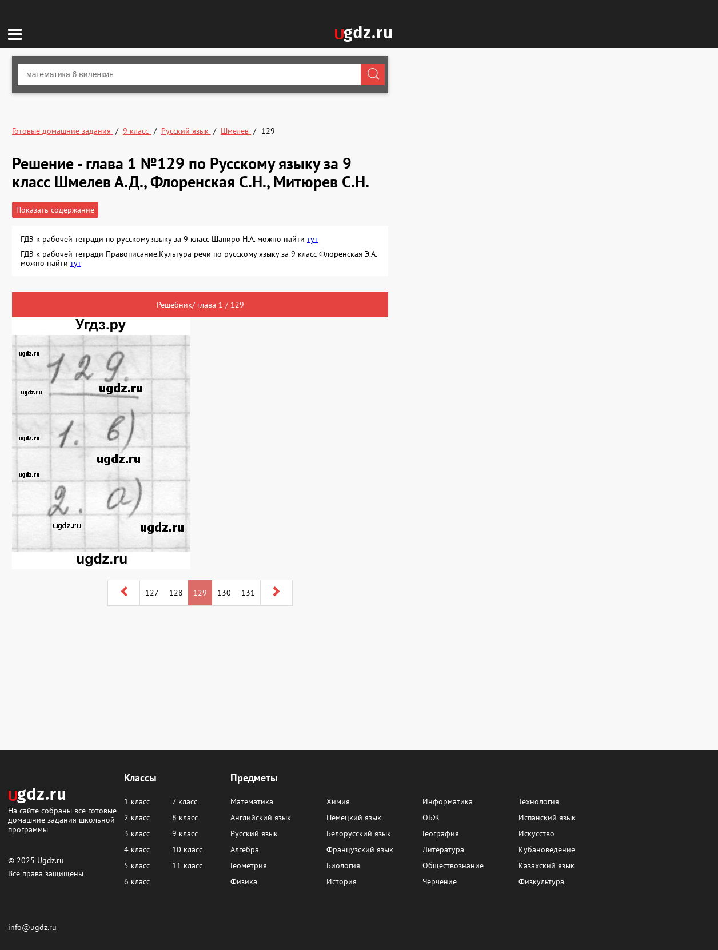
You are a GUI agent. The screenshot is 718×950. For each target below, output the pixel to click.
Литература (443, 849)
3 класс (137, 833)
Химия (338, 801)
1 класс (137, 801)
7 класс (184, 801)
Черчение (439, 881)
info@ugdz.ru (32, 927)
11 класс (187, 865)
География (440, 833)
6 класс (137, 881)
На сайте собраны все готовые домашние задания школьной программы (62, 819)
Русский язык (254, 833)
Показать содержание (55, 210)
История (341, 881)
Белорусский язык (358, 833)
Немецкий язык (353, 817)
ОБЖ (430, 817)
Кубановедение (546, 849)
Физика (243, 881)
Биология (343, 865)
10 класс (187, 849)
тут (312, 239)
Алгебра (244, 849)
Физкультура (541, 881)
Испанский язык (547, 817)
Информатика (447, 801)
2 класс (137, 817)
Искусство (536, 833)
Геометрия (248, 865)
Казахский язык (546, 865)
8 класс (185, 817)
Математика (251, 801)
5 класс (137, 865)
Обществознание (453, 865)
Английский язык (260, 817)
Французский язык (359, 849)
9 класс (185, 833)
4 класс (137, 849)
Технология (538, 801)
